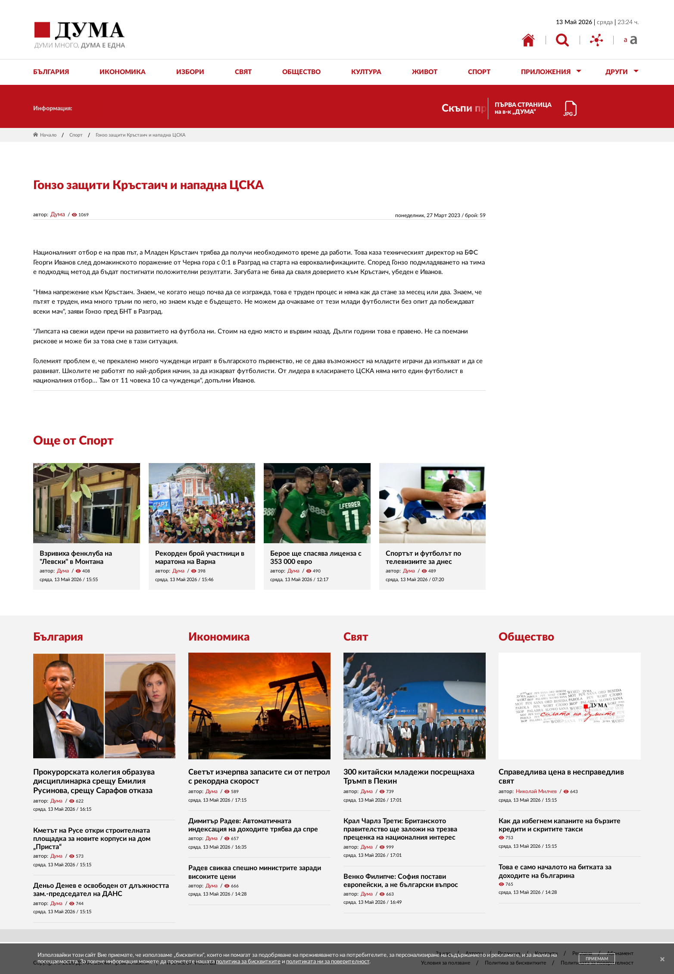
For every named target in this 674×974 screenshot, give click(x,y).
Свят (355, 637)
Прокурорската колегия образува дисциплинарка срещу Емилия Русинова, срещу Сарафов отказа (94, 782)
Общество (526, 637)
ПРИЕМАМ (597, 959)
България (58, 637)
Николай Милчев (536, 791)
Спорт (76, 135)
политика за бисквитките (248, 962)
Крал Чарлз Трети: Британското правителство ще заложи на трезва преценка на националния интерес (400, 829)
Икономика (219, 637)
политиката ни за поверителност (327, 962)
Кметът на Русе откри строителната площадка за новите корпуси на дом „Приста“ (91, 838)
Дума (57, 215)
